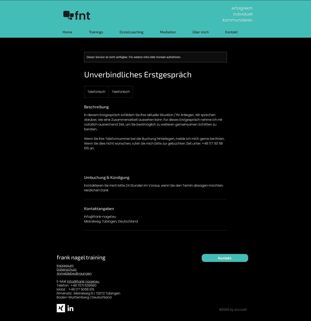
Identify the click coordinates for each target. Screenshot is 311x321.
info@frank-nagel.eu (83, 281)
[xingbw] (61, 308)
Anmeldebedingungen (74, 273)
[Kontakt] (225, 258)
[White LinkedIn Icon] (70, 308)
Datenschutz (67, 269)
